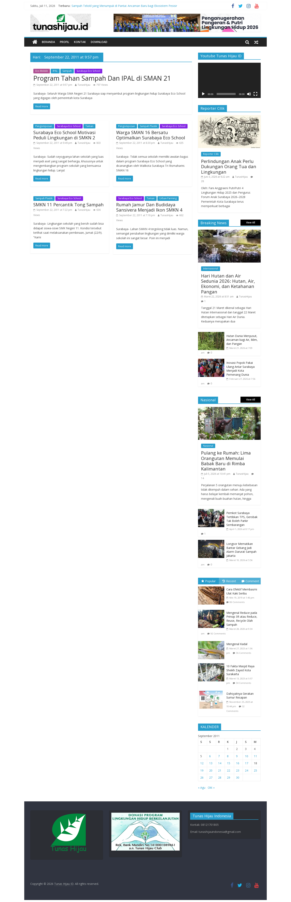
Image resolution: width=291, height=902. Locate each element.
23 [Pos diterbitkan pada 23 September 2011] (237, 770)
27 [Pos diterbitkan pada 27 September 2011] (210, 777)
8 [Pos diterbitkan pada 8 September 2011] (228, 756)
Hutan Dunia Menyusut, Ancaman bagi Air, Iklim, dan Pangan (242, 340)
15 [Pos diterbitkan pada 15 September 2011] (228, 763)
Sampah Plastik (148, 126)
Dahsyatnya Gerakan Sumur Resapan (240, 696)
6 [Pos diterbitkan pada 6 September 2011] (210, 756)
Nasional (208, 445)
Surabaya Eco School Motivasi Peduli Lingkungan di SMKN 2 (64, 135)
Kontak (80, 42)
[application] (229, 80)
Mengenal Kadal (236, 644)
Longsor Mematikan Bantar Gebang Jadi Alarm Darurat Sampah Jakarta (241, 550)
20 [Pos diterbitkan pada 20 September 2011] (210, 770)
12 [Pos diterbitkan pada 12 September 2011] (201, 763)
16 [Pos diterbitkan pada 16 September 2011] (237, 763)
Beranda (48, 42)
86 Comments (237, 602)
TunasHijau (84, 85)
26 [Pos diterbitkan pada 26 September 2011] (201, 777)
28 (202, 181)
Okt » (211, 787)
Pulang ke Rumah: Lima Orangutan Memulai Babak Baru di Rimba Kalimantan (226, 461)
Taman (89, 126)
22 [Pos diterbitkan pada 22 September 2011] (228, 770)
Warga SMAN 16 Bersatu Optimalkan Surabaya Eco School (150, 135)
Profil (64, 42)
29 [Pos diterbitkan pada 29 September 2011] (228, 777)
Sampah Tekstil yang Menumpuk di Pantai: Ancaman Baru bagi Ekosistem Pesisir (124, 6)
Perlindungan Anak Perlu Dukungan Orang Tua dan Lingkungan (228, 166)
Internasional (210, 268)
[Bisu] (249, 94)
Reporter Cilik (211, 154)
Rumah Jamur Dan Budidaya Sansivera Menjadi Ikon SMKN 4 (149, 207)
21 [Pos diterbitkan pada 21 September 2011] (219, 770)
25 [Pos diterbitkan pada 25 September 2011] (255, 770)
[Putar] (203, 94)
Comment (250, 581)
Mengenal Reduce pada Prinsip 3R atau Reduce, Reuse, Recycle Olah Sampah (241, 619)
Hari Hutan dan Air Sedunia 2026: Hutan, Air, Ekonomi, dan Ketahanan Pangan (228, 284)
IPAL (55, 71)
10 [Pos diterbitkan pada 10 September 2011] (246, 756)
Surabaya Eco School (88, 71)
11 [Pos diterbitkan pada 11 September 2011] (255, 756)
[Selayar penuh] (255, 94)
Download (99, 42)
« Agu (201, 787)
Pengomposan (43, 126)
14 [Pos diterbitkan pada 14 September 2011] (219, 763)
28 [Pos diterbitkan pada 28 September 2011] (219, 777)
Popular (208, 581)
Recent (229, 581)
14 (202, 478)
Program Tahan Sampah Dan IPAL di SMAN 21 (102, 78)
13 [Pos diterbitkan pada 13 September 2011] (210, 763)
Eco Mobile (41, 71)
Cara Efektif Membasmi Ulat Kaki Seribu (241, 591)
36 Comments (243, 652)
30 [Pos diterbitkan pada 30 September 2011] (237, 777)
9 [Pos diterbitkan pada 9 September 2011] (237, 756)
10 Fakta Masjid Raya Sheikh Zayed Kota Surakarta (240, 670)
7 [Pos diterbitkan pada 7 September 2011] (219, 756)
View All (250, 222)
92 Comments (218, 633)
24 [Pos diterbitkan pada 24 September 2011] (246, 770)
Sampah (67, 71)
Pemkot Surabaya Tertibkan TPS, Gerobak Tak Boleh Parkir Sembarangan (241, 519)
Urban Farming (168, 198)
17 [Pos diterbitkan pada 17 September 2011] (246, 763)
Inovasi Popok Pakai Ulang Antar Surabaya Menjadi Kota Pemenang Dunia (240, 368)
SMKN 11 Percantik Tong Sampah (68, 204)
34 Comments (243, 682)
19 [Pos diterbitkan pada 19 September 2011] (201, 770)
